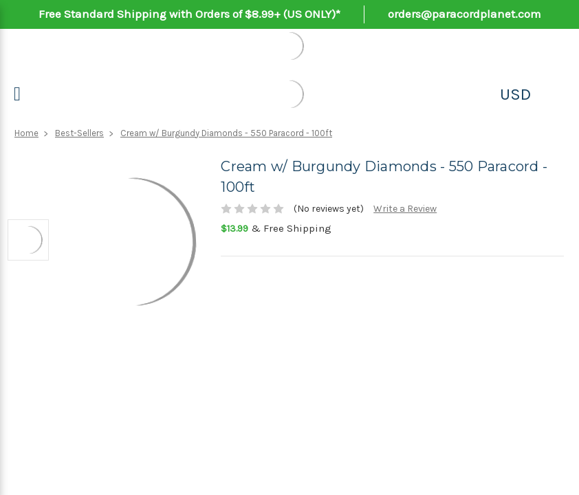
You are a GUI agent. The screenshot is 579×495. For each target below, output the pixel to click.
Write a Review (405, 208)
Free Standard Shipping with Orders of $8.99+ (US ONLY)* (189, 14)
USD (515, 94)
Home (26, 133)
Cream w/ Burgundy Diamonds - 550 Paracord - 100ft (226, 133)
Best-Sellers (79, 133)
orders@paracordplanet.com (464, 14)
